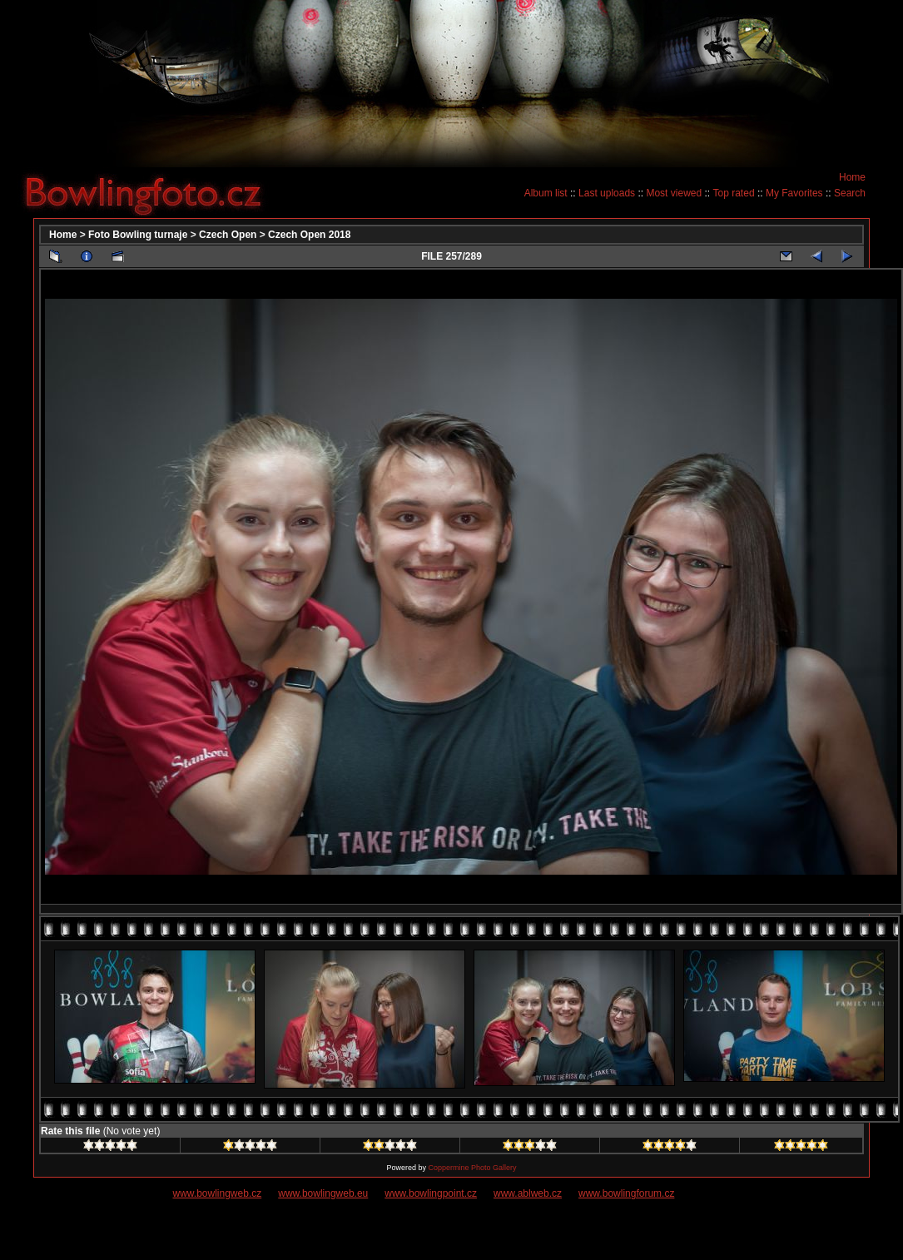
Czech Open (227, 235)
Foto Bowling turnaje (137, 235)
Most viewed (674, 193)
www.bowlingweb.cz (217, 1193)
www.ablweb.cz (528, 1193)
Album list (546, 193)
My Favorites (794, 193)
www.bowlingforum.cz (626, 1193)
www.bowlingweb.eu (323, 1193)
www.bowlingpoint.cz (431, 1193)
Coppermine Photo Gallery (472, 1167)
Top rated (734, 193)
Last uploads (606, 193)
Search (850, 193)
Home (852, 177)
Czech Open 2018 (309, 235)
